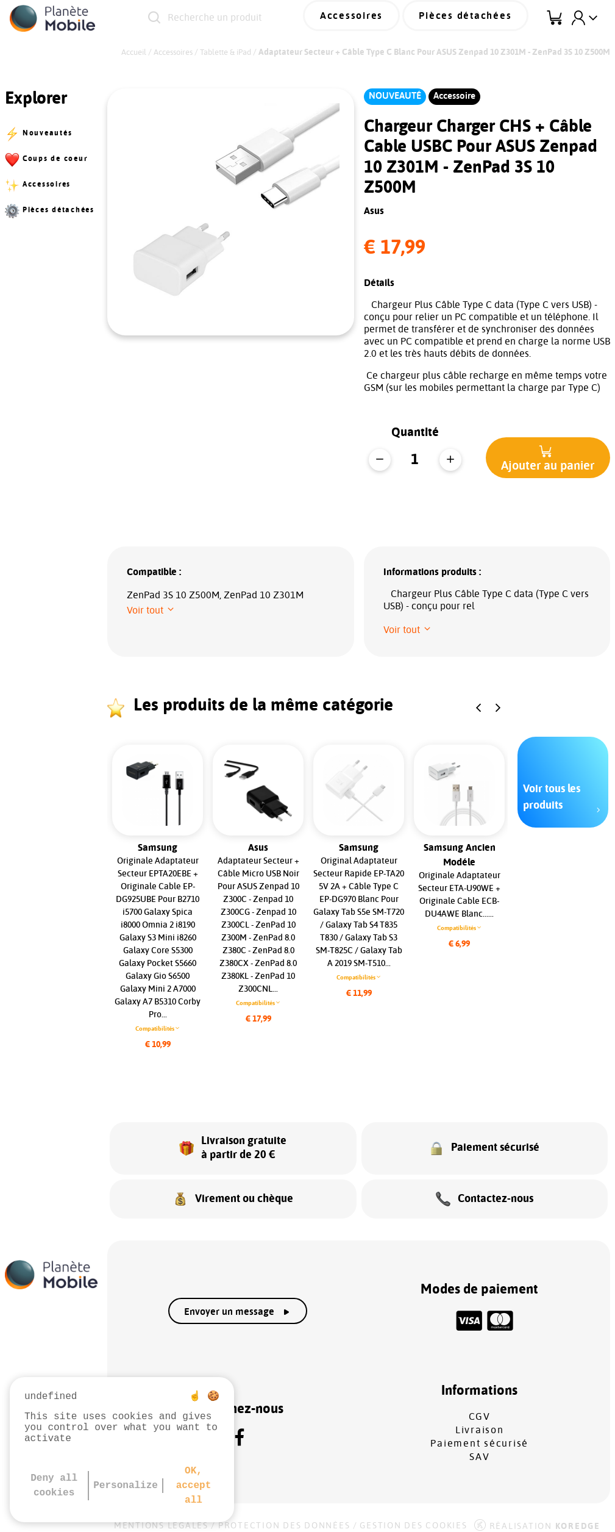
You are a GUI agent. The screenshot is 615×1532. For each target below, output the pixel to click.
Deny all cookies (53, 1485)
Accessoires (374, 17)
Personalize (125, 1485)
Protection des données (284, 1515)
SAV (479, 1446)
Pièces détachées (474, 17)
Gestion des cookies (413, 1515)
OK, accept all (194, 1486)
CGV (480, 1406)
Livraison (479, 1419)
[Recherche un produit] (247, 18)
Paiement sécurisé (479, 1432)
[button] (548, 457)
